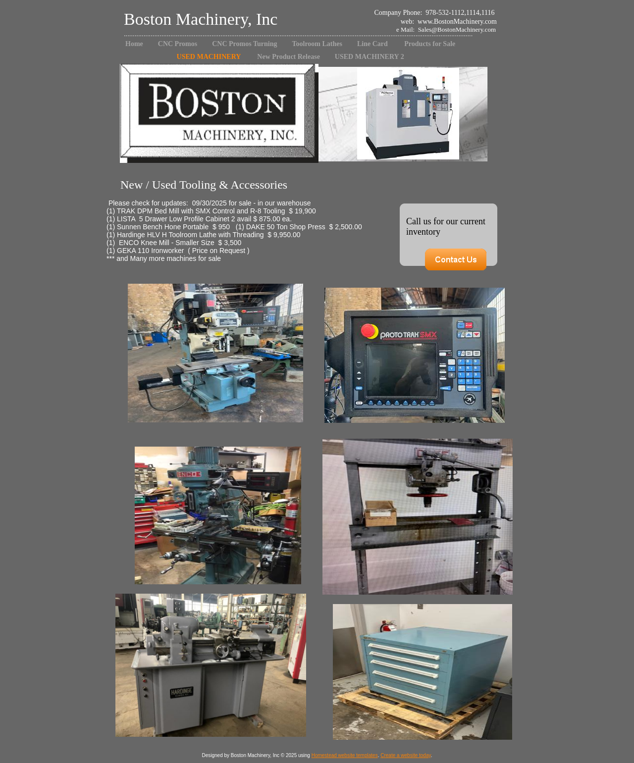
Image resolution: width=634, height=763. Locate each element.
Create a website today (405, 755)
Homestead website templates (345, 755)
